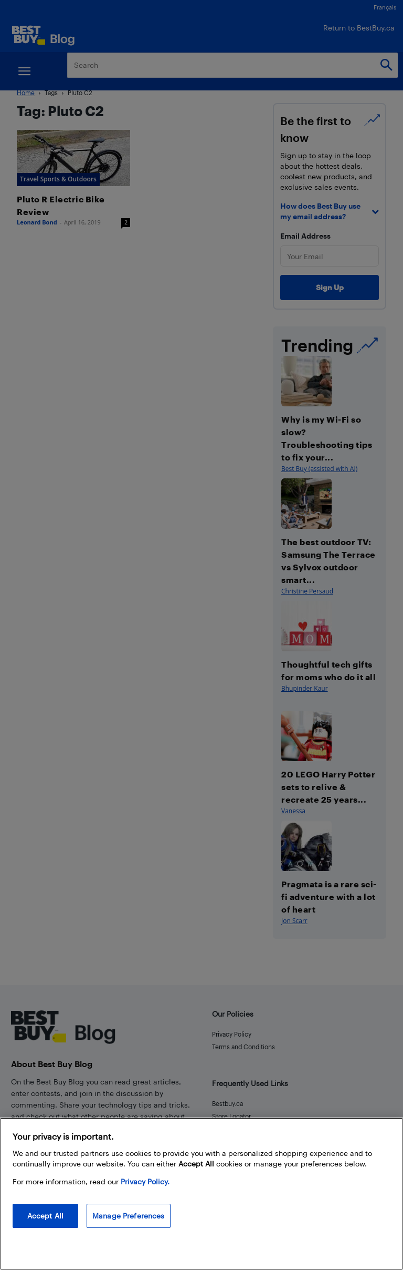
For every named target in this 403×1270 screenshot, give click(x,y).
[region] (201, 1194)
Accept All (45, 1215)
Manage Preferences (128, 1215)
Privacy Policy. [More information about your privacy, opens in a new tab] (145, 1181)
